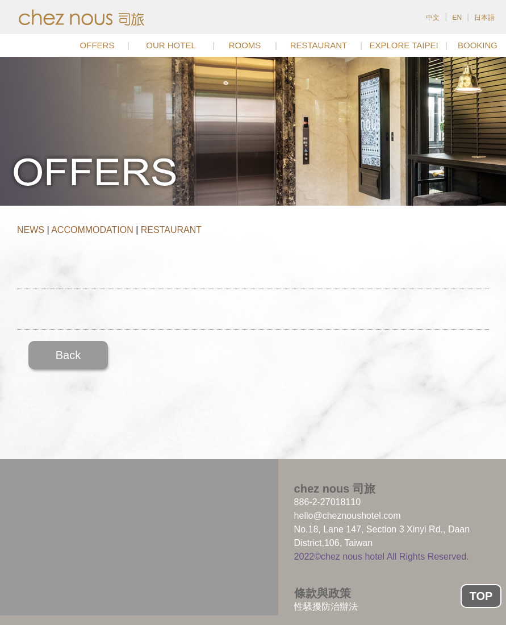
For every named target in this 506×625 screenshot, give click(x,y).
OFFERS (97, 45)
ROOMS (245, 45)
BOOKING (477, 45)
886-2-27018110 (327, 502)
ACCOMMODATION (92, 230)
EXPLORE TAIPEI (403, 45)
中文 (433, 18)
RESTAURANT (319, 45)
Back (68, 355)
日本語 (484, 18)
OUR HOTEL (171, 45)
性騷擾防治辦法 (326, 606)
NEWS (30, 230)
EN (457, 18)
